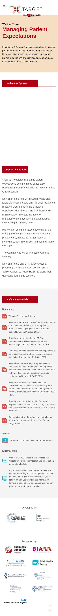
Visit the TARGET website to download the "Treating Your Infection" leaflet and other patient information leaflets (31, 461)
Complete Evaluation (15, 169)
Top (49, 606)
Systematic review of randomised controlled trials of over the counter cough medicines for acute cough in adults (31, 420)
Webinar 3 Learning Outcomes (23, 316)
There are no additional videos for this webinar (31, 440)
